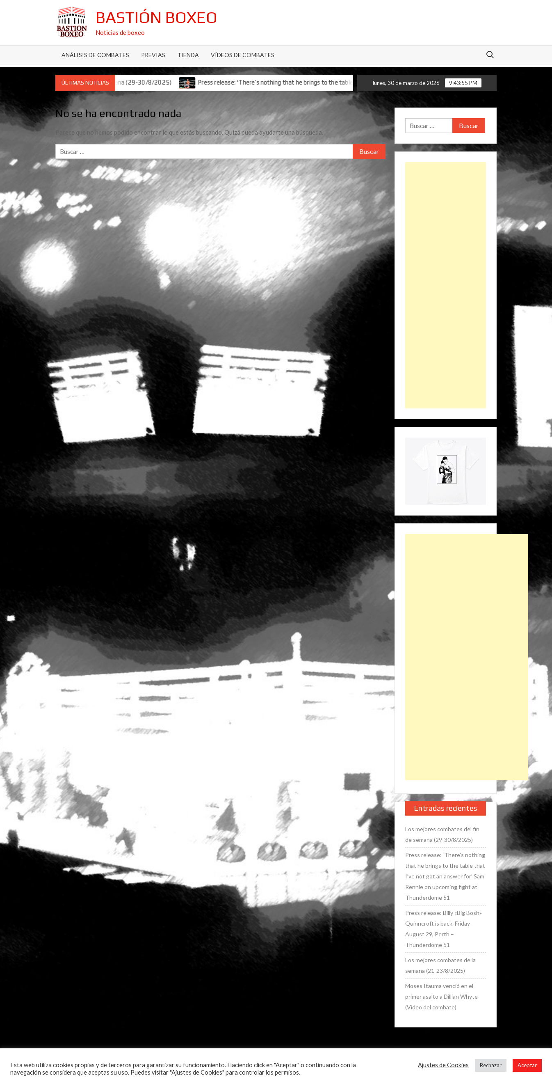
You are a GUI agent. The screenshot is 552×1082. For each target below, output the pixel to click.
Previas (153, 54)
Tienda (188, 54)
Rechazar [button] (491, 1065)
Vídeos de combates (242, 54)
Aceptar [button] (527, 1065)
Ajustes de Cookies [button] (443, 1064)
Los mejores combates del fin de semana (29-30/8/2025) (442, 834)
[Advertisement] (445, 285)
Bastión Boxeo (156, 17)
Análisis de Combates (95, 54)
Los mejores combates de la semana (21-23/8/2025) (440, 965)
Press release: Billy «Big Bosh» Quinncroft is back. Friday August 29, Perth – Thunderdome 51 (443, 928)
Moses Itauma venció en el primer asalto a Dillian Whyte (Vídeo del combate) (441, 996)
